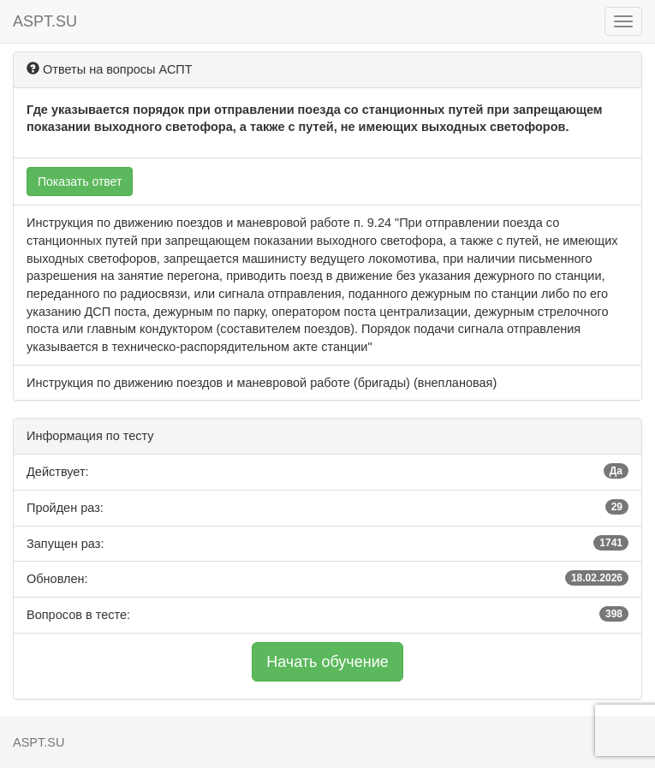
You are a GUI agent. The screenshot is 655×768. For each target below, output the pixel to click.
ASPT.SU (45, 21)
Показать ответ (80, 181)
